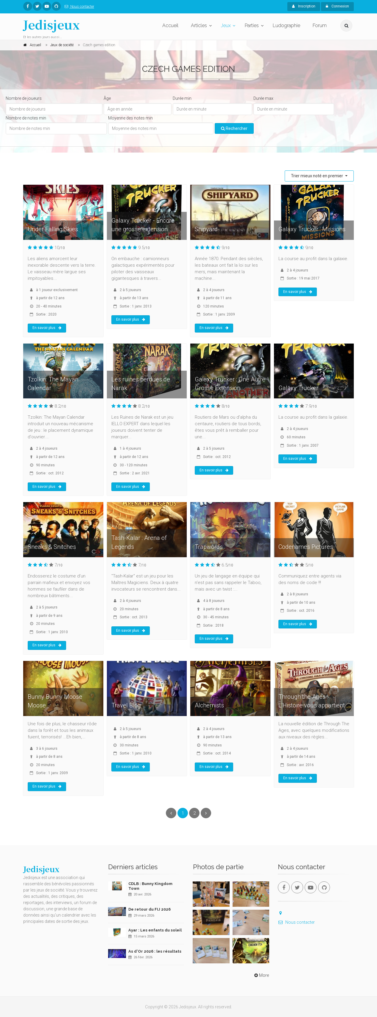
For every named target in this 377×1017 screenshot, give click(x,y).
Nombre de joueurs (24, 98)
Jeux (226, 25)
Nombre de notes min (26, 118)
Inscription (303, 6)
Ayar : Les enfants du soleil (155, 930)
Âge (107, 98)
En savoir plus (46, 328)
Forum (320, 25)
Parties (252, 25)
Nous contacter (78, 6)
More (261, 975)
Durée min (182, 98)
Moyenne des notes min (130, 118)
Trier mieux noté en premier (317, 175)
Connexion (337, 6)
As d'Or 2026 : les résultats (154, 951)
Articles (199, 25)
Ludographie (286, 25)
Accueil (170, 25)
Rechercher (234, 128)
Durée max (263, 98)
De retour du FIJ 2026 (149, 909)
